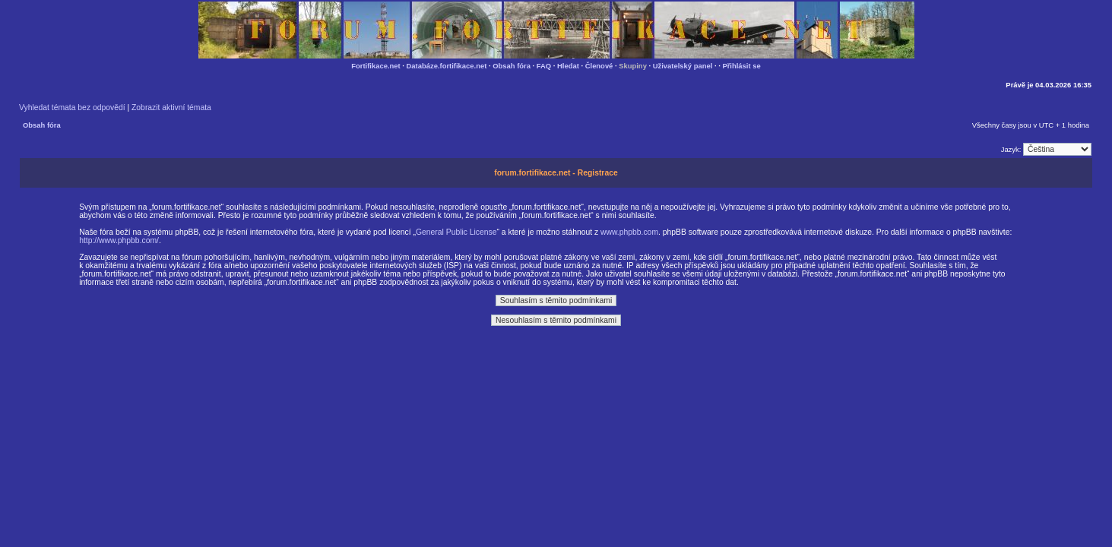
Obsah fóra (512, 66)
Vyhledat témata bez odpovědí (72, 107)
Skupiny (633, 66)
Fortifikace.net (375, 66)
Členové (599, 66)
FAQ (544, 66)
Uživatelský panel (683, 66)
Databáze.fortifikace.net (447, 66)
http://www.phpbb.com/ (119, 240)
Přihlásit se (741, 66)
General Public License (456, 232)
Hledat (568, 66)
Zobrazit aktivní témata (171, 107)
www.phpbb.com (629, 232)
